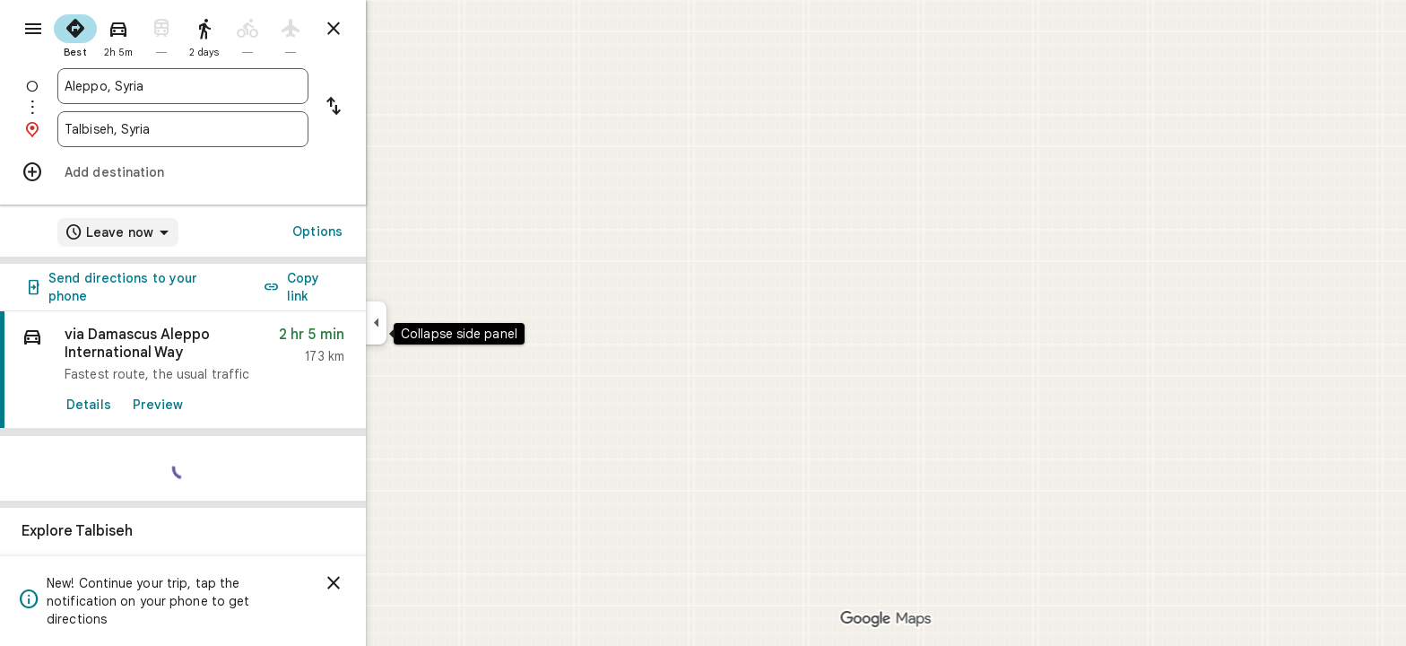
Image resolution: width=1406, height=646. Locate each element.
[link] (247, 370)
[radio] (139, 34)
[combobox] (247, 86)
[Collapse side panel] (440, 323)
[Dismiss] (398, 583)
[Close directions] (398, 28)
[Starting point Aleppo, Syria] (247, 86)
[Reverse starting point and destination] (398, 108)
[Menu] (32, 30)
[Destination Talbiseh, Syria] (247, 129)
